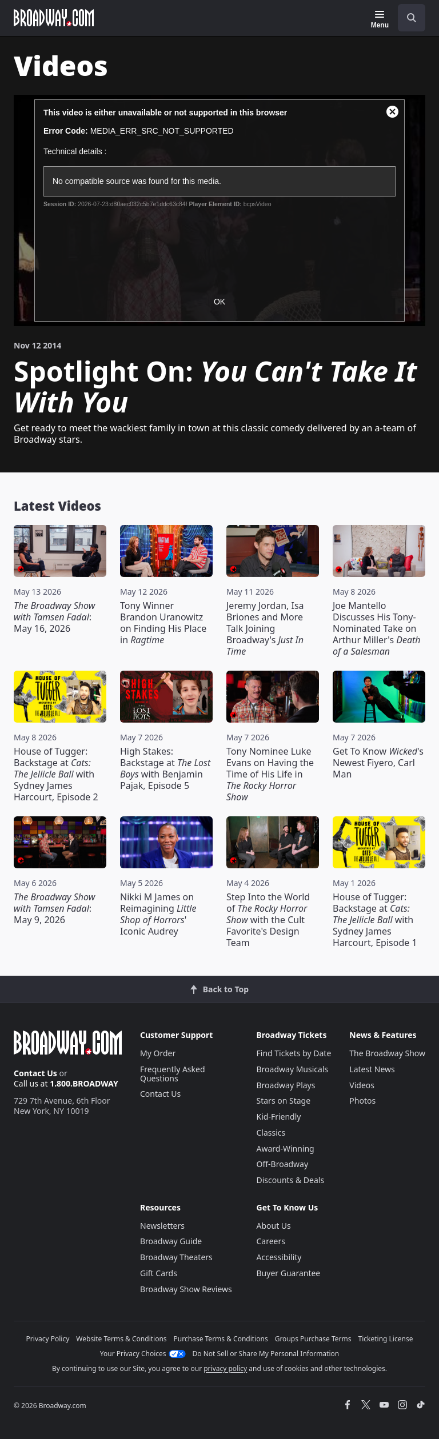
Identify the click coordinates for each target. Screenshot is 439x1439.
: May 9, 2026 (54, 908)
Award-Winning (285, 1148)
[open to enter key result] (411, 17)
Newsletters (162, 1225)
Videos (361, 1085)
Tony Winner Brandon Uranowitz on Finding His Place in (163, 622)
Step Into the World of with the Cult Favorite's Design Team (268, 920)
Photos (362, 1100)
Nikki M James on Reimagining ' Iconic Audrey (158, 914)
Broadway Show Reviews (186, 1289)
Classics (271, 1132)
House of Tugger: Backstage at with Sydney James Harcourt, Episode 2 (56, 774)
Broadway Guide (171, 1241)
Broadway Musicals (293, 1069)
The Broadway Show (387, 1053)
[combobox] (407, 17)
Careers (271, 1241)
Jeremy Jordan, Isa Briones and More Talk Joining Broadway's (265, 628)
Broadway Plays (286, 1085)
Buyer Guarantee (289, 1273)
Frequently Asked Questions (172, 1074)
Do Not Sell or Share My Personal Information (266, 1353)
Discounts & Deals (291, 1180)
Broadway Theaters (176, 1257)
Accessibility (279, 1257)
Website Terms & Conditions (121, 1339)
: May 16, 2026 (54, 617)
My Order (157, 1053)
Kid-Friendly (279, 1116)
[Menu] (380, 19)
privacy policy (225, 1368)
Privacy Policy (48, 1339)
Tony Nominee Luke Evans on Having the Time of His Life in (270, 774)
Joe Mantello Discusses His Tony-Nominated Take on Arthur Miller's (377, 628)
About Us (274, 1225)
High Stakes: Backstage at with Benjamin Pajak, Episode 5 (165, 768)
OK (219, 301)
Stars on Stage (284, 1100)
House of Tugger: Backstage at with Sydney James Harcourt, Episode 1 (375, 920)
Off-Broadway (283, 1164)
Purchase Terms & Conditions (221, 1339)
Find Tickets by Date (294, 1053)
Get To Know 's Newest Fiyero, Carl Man (378, 762)
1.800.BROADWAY (84, 1083)
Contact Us (35, 1073)
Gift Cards (158, 1273)
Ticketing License (385, 1339)
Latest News (372, 1069)
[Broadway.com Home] (54, 17)
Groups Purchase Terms (313, 1339)
